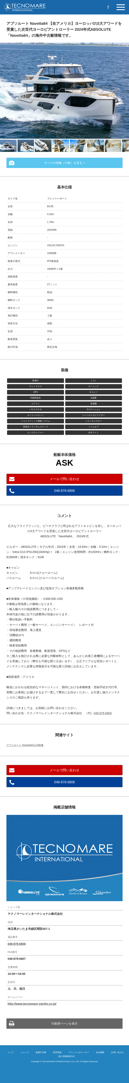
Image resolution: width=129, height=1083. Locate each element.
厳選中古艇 (41, 1052)
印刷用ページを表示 (65, 1023)
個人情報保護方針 (66, 1056)
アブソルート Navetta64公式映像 (24, 745)
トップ (10, 1052)
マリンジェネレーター (78, 1052)
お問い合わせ (117, 1052)
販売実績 (57, 1052)
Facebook (108, 7)
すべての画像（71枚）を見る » (64, 163)
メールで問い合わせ (65, 479)
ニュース (25, 1052)
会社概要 (100, 1052)
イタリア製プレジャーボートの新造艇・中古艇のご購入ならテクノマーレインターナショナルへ (35, 7)
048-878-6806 (64, 490)
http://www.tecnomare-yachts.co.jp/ (32, 1003)
